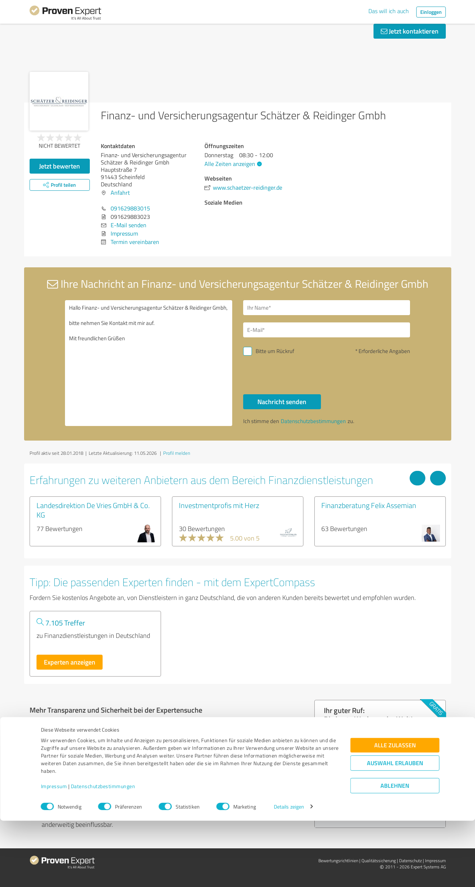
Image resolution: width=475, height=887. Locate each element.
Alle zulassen (395, 811)
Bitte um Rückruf (275, 351)
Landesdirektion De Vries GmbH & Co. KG (93, 510)
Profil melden (176, 453)
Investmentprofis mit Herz (219, 505)
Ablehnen (394, 852)
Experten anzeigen (69, 662)
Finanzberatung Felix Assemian (368, 505)
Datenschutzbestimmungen (103, 852)
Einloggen (431, 11)
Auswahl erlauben (395, 829)
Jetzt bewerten (59, 166)
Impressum (54, 852)
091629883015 (130, 208)
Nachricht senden (281, 401)
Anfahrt (120, 193)
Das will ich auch (388, 11)
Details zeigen (289, 873)
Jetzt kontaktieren (409, 31)
